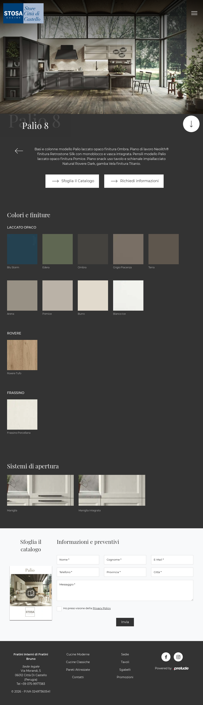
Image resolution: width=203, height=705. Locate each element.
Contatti (78, 677)
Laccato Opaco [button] (21, 227)
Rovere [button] (14, 333)
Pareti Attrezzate (78, 670)
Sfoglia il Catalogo (72, 181)
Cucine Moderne (77, 654)
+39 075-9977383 (33, 684)
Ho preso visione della (87, 608)
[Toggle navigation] (194, 13)
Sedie (125, 654)
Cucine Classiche (78, 662)
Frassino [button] (15, 393)
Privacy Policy (102, 608)
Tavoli (125, 662)
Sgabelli (125, 670)
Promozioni (125, 677)
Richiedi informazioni (134, 181)
